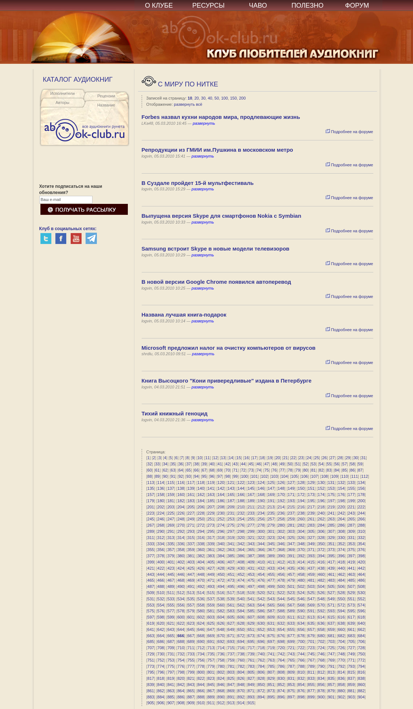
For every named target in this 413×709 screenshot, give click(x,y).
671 (231, 636)
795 (151, 672)
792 (341, 666)
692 (220, 641)
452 (240, 574)
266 (361, 519)
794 (361, 666)
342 (240, 544)
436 (301, 568)
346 (281, 544)
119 (211, 482)
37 (188, 464)
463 (351, 574)
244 (361, 513)
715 (231, 648)
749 (351, 654)
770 (341, 660)
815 (351, 672)
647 (211, 629)
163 (211, 494)
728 (361, 648)
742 (281, 654)
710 (180, 648)
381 (191, 556)
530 (361, 592)
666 (180, 636)
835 (331, 678)
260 (301, 519)
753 (171, 660)
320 (240, 537)
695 (251, 641)
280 (281, 525)
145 (251, 488)
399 (151, 562)
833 (311, 678)
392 (301, 556)
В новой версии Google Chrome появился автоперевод (216, 282)
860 (361, 684)
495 (231, 586)
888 (200, 697)
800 (200, 672)
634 (301, 623)
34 (165, 464)
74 (258, 470)
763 (271, 660)
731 (171, 654)
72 (243, 470)
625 (211, 623)
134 (361, 482)
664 (160, 636)
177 (351, 494)
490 (180, 586)
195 (311, 501)
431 (251, 568)
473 (231, 580)
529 (351, 592)
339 (211, 544)
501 (291, 586)
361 (211, 549)
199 (351, 501)
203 (171, 507)
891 (231, 697)
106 (304, 476)
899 (311, 697)
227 (191, 513)
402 (180, 562)
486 (361, 580)
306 (321, 531)
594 (341, 611)
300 (260, 531)
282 (301, 525)
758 (220, 660)
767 (311, 660)
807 (271, 672)
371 (311, 549)
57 (344, 464)
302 (281, 531)
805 (251, 672)
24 (309, 458)
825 (231, 678)
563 (251, 605)
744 (301, 654)
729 (151, 654)
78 (290, 470)
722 (301, 648)
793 (351, 666)
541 (251, 599)
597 (151, 617)
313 (171, 537)
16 (246, 458)
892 (240, 697)
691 (211, 641)
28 (340, 458)
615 (331, 617)
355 (151, 549)
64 (180, 470)
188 (240, 501)
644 (180, 629)
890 (220, 697)
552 (361, 599)
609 (271, 617)
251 (211, 519)
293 (191, 531)
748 (341, 654)
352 (341, 544)
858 (341, 684)
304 (301, 531)
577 (171, 611)
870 (240, 691)
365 (251, 549)
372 (321, 549)
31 (363, 458)
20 (196, 98)
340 (220, 544)
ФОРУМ (357, 5)
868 (220, 691)
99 (235, 476)
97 (219, 476)
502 (301, 586)
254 (240, 519)
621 (171, 623)
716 (240, 648)
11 (207, 458)
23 (301, 458)
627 (231, 623)
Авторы (63, 102)
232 (240, 513)
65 (188, 470)
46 (258, 464)
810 (301, 672)
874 (281, 691)
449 (211, 574)
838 (361, 678)
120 (220, 482)
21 (285, 458)
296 (220, 531)
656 (301, 629)
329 (331, 537)
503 (311, 586)
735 (211, 654)
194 (301, 501)
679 (311, 636)
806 (260, 672)
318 (220, 537)
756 (200, 660)
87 (360, 470)
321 (251, 537)
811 (311, 672)
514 (200, 592)
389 (271, 556)
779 (211, 666)
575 (151, 611)
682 (341, 636)
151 (311, 488)
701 (311, 641)
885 (171, 697)
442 (361, 568)
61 (157, 470)
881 (351, 691)
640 (361, 623)
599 (171, 617)
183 (191, 501)
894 (260, 697)
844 (200, 684)
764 (281, 660)
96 (212, 476)
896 (281, 697)
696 (260, 641)
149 (291, 488)
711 (191, 648)
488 (160, 586)
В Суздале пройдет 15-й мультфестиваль (198, 183)
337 (191, 544)
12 (215, 458)
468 (180, 580)
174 (321, 494)
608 (260, 617)
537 (211, 599)
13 (223, 458)
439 (331, 568)
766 (301, 660)
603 (211, 617)
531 (151, 599)
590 (301, 611)
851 (271, 684)
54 (321, 464)
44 (243, 464)
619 (151, 623)
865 (191, 691)
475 (251, 580)
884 (160, 697)
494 (220, 586)
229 (211, 513)
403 (191, 562)
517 (231, 592)
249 (191, 519)
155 (351, 488)
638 (341, 623)
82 (321, 470)
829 (271, 678)
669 (211, 636)
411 (271, 562)
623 (191, 623)
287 (351, 525)
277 (251, 525)
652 (260, 629)
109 (334, 476)
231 (231, 513)
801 (211, 672)
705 (351, 641)
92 (180, 476)
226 (180, 513)
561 (231, 605)
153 (331, 488)
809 (291, 672)
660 (341, 629)
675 (271, 636)
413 (291, 562)
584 (240, 611)
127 (291, 482)
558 (200, 605)
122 (240, 482)
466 (160, 580)
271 (191, 525)
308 (341, 531)
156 (361, 488)
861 (151, 691)
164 (220, 494)
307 (331, 531)
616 (341, 617)
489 (171, 586)
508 (361, 586)
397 (351, 556)
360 (200, 549)
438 (321, 568)
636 (321, 623)
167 (251, 494)
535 (191, 599)
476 (260, 580)
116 (180, 482)
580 (200, 611)
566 (281, 605)
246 (160, 519)
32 (150, 464)
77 (282, 470)
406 (220, 562)
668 (200, 636)
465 (151, 580)
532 (160, 599)
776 (180, 666)
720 (281, 648)
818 (160, 678)
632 (281, 623)
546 (301, 599)
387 (251, 556)
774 (160, 666)
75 (266, 470)
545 (291, 599)
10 (190, 98)
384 (220, 556)
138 (180, 488)
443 (151, 574)
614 (321, 617)
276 (240, 525)
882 (361, 691)
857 (331, 684)
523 (291, 592)
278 (260, 525)
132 (341, 482)
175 (331, 494)
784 (260, 666)
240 (321, 513)
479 (291, 580)
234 (260, 513)
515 (211, 592)
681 (331, 636)
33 (157, 464)
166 (240, 494)
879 (331, 691)
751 (151, 660)
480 (301, 580)
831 (291, 678)
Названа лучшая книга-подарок (184, 314)
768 (321, 660)
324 (281, 537)
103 (274, 476)
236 (281, 513)
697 (271, 641)
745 (311, 654)
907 (171, 703)
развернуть (204, 123)
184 (200, 501)
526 (321, 592)
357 (171, 549)
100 (224, 98)
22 (293, 458)
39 (204, 464)
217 (311, 507)
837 (351, 678)
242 (341, 513)
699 (291, 641)
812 (321, 672)
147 (271, 488)
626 (220, 623)
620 (160, 623)
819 (171, 678)
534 (180, 599)
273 (211, 525)
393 (311, 556)
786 (281, 666)
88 (150, 476)
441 (351, 568)
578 (180, 611)
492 (200, 586)
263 (331, 519)
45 (251, 464)
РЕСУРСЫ (208, 5)
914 (240, 703)
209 (231, 507)
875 (291, 691)
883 (151, 697)
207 (211, 507)
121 (231, 482)
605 (231, 617)
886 (180, 697)
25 (317, 458)
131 (331, 482)
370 (301, 549)
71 (235, 470)
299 (251, 531)
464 (361, 574)
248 (180, 519)
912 (220, 703)
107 (314, 476)
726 (341, 648)
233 (251, 513)
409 (251, 562)
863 (171, 691)
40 (210, 98)
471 (211, 580)
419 (351, 562)
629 (251, 623)
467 (171, 580)
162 (200, 494)
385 (231, 556)
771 (351, 660)
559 (211, 605)
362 (220, 549)
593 (331, 611)
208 (220, 507)
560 (220, 605)
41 (219, 464)
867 (211, 691)
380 (180, 556)
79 (298, 470)
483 (331, 580)
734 (200, 654)
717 (251, 648)
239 (311, 513)
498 (260, 586)
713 (211, 648)
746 (321, 654)
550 (341, 599)
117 (191, 482)
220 (341, 507)
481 (311, 580)
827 (251, 678)
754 (180, 660)
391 (291, 556)
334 (160, 544)
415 (311, 562)
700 (301, 641)
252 (220, 519)
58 (352, 464)
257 (271, 519)
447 (191, 574)
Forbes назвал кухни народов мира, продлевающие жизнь (221, 117)
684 (361, 636)
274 (220, 525)
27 (332, 458)
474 (240, 580)
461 (331, 574)
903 (351, 697)
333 (151, 544)
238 (301, 513)
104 (284, 476)
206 (200, 507)
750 (361, 654)
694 (240, 641)
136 (160, 488)
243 (351, 513)
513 (191, 592)
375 (351, 549)
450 (220, 574)
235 (271, 513)
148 (281, 488)
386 (240, 556)
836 (341, 678)
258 (281, 519)
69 (219, 470)
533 (171, 599)
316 (200, 537)
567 (291, 605)
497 (251, 586)
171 (291, 494)
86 (352, 470)
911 (211, 703)
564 (260, 605)
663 (151, 636)
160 (180, 494)
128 (301, 482)
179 (151, 501)
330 (341, 537)
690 (200, 641)
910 (200, 703)
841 (171, 684)
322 (260, 537)
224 (160, 513)
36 (180, 464)
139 (191, 488)
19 (270, 458)
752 (160, 660)
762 (260, 660)
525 (311, 592)
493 (211, 586)
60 (150, 470)
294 (200, 531)
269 (171, 525)
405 (211, 562)
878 (321, 691)
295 (211, 531)
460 (321, 574)
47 (266, 464)
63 (173, 470)
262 (321, 519)
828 (260, 678)
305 (311, 531)
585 (251, 611)
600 (180, 617)
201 (151, 507)
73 (251, 470)
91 (173, 476)
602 (200, 617)
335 (171, 544)
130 (321, 482)
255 (251, 519)
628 (240, 623)
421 (151, 568)
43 (235, 464)
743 (291, 654)
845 (211, 684)
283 (311, 525)
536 (200, 599)
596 (361, 611)
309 (351, 531)
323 (271, 537)
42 (227, 464)
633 (291, 623)
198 (341, 501)
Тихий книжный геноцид (175, 413)
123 (251, 482)
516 (220, 592)
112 (364, 476)
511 (171, 592)
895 (271, 697)
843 (191, 684)
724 (321, 648)
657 (311, 629)
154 (341, 488)
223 (151, 513)
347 (291, 544)
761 (251, 660)
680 (321, 636)
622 (180, 623)
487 (151, 586)
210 (240, 507)
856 (321, 684)
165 (231, 494)
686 (160, 641)
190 (260, 501)
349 (311, 544)
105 (294, 476)
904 (361, 697)
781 (231, 666)
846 (220, 684)
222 (361, 507)
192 (281, 501)
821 (191, 678)
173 (311, 494)
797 (171, 672)
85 (344, 470)
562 (240, 605)
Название (106, 105)
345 (271, 544)
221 (351, 507)
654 (281, 629)
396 (341, 556)
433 (271, 568)
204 (180, 507)
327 (311, 537)
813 (331, 672)
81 (313, 470)
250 (200, 519)
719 (271, 648)
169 (271, 494)
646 (200, 629)
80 (305, 470)
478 (281, 580)
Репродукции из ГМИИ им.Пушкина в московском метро (217, 150)
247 (171, 519)
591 (311, 611)
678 (301, 636)
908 (180, 703)
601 (191, 617)
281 (291, 525)
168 (260, 494)
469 (191, 580)
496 (240, 586)
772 (361, 660)
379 (171, 556)
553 (151, 605)
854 (301, 684)
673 (251, 636)
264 (341, 519)
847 (231, 684)
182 (180, 501)
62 (165, 470)
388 (260, 556)
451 (231, 574)
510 (160, 592)
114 (160, 482)
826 (240, 678)
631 (271, 623)
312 (160, 537)
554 (160, 605)
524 (301, 592)
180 (160, 501)
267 (151, 525)
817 (151, 678)
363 (231, 549)
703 (331, 641)
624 (200, 623)
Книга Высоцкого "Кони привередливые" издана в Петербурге (227, 380)
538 (220, 599)
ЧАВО (258, 5)
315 (191, 537)
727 (351, 648)
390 (281, 556)
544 (281, 599)
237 (291, 513)
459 (311, 574)
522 (281, 592)
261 (311, 519)
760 (240, 660)
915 (251, 703)
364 (240, 549)
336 (180, 544)
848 (240, 684)
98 (227, 476)
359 (191, 549)
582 (220, 611)
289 (151, 531)
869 (231, 691)
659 (331, 629)
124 (260, 482)
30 (203, 98)
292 (180, 531)
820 (180, 678)
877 (311, 691)
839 (151, 684)
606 (240, 617)
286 (341, 525)
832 (301, 678)
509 (151, 592)
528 (341, 592)
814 (341, 672)
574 (361, 605)
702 (321, 641)
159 (171, 494)
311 (151, 537)
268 (160, 525)
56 (337, 464)
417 (331, 562)
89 (157, 476)
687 (171, 641)
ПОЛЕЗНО (307, 5)
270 (180, 525)
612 (301, 617)
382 (200, 556)
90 (165, 476)
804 (240, 672)
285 (331, 525)
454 (260, 574)
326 (301, 537)
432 (260, 568)
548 (321, 599)
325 (291, 537)
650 (240, 629)
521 (271, 592)
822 (200, 678)
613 (311, 617)
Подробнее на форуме (349, 131)
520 (260, 592)
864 (180, 691)
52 (305, 464)
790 (321, 666)
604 (220, 617)
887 (191, 697)
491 (191, 586)
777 (191, 666)
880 (341, 691)
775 (171, 666)
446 (180, 574)
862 (160, 691)
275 (231, 525)
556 (180, 605)
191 (271, 501)
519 (251, 592)
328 (321, 537)
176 (341, 494)
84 (337, 470)
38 (196, 464)
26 (324, 458)
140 (200, 488)
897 (291, 697)
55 (329, 464)
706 (361, 641)
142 (220, 488)
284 (321, 525)
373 (331, 549)
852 (281, 684)
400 (160, 562)
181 (171, 501)
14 (231, 458)
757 (211, 660)
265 (351, 519)
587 (271, 611)
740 (260, 654)
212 (260, 507)
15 (238, 458)
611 (291, 617)
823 (211, 678)
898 (301, 697)
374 (341, 549)
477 (271, 580)
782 (240, 666)
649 (231, 629)
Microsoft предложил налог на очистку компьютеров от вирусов (229, 348)
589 (291, 611)
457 (291, 574)
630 (260, 623)
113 (151, 482)
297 (231, 531)
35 (173, 464)
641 (151, 629)
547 (311, 599)
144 (240, 488)
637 (331, 623)
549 (331, 599)
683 (351, 636)
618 (361, 617)
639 (351, 623)
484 (341, 580)
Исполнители (62, 93)
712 (200, 648)
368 (281, 549)
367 (271, 549)
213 (271, 507)
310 (361, 531)
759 (231, 660)
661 (351, 629)
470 (200, 580)
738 (240, 654)
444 (160, 574)
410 (260, 562)
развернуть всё (188, 104)
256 (260, 519)
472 (220, 580)
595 (351, 611)
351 (331, 544)
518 (240, 592)
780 (220, 666)
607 (251, 617)
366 (260, 549)
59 (360, 464)
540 (240, 599)
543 (271, 599)
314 (180, 537)
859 (351, 684)
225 (171, 513)
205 (191, 507)
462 (341, 574)
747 (331, 654)
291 (171, 531)
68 (212, 470)
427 (211, 568)
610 (281, 617)
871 (251, 691)
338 (200, 544)
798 (180, 672)
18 (262, 458)
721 (291, 648)
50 (217, 98)
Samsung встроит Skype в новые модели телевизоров (216, 248)
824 (220, 678)
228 (200, 513)
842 (180, 684)
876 (301, 691)
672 (240, 636)
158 (160, 494)
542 (260, 599)
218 (321, 507)
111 (354, 476)
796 (160, 672)
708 (160, 648)
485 (351, 580)
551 (351, 599)
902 (341, 697)
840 (160, 684)
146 (260, 488)
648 (220, 629)
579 (191, 611)
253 (231, 519)
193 (291, 501)
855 (311, 684)
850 (260, 684)
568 (301, 605)
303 (291, 531)
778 (200, 666)
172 (301, 494)
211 (251, 507)
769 (331, 660)
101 (254, 476)
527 (331, 592)
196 (321, 501)
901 (331, 697)
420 (361, 562)
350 (321, 544)
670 (220, 636)
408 (240, 562)
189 (251, 501)
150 (233, 98)
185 (211, 501)
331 (351, 537)
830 (281, 678)
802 (220, 672)
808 (281, 672)
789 (311, 666)
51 (298, 464)
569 (311, 605)
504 (321, 586)
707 (151, 648)
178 (361, 494)
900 (321, 697)
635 (311, 623)
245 (151, 519)
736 (220, 654)
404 (200, 562)
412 (281, 562)
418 (341, 562)
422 (160, 568)
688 (180, 641)
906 (160, 703)
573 (351, 605)
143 (231, 488)
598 (160, 617)
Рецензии (106, 96)
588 (281, 611)
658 (321, 629)
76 (274, 470)
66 (196, 470)
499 (271, 586)
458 (301, 574)
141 (211, 488)
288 (361, 525)
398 (361, 556)
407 (231, 562)
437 (311, 568)
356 (160, 549)
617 (351, 617)
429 (231, 568)
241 (331, 513)
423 (171, 568)
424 (180, 568)
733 (191, 654)
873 (271, 691)
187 (231, 501)
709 (171, 648)
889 (211, 697)
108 (324, 476)
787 (291, 666)
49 (282, 464)
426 (200, 568)
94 (196, 476)
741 (271, 654)
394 (321, 556)
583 (231, 611)
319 (231, 537)
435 (291, 568)
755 (191, 660)
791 (331, 666)
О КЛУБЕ (159, 5)
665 (171, 636)
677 (291, 636)
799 (191, 672)
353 (351, 544)
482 (321, 580)
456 (281, 574)
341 (231, 544)
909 (191, 703)
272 (200, 525)
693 (231, 641)
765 (291, 660)
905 (151, 703)
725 (331, 648)
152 (321, 488)
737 (231, 654)
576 (160, 611)
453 (251, 574)
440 (341, 568)
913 (231, 703)
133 (351, 482)
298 (240, 531)
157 (151, 494)
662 (361, 629)
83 (329, 470)
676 (281, 636)
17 (254, 458)
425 (191, 568)
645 (191, 629)
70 (227, 470)
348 (301, 544)
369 (291, 549)
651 (251, 629)
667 (191, 636)
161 (191, 494)
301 (271, 531)
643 (171, 629)
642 (160, 629)
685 (151, 641)
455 (271, 574)
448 (200, 574)
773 (151, 666)
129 (311, 482)
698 (281, 641)
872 (260, 691)
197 (331, 501)
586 (260, 611)
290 (160, 531)
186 (220, 501)
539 (231, 599)
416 (321, 562)
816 (361, 672)
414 (301, 562)
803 (231, 672)
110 (344, 476)
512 (180, 592)
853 (291, 684)
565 (271, 605)
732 (180, 654)
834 (321, 678)
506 (341, 586)
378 (160, 556)
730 (160, 654)
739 (251, 654)
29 (348, 458)
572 (341, 605)
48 (274, 464)
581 (211, 611)
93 (188, 476)
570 (321, 605)
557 (191, 605)
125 (271, 482)
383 (211, 556)
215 (291, 507)
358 (180, 549)
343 (251, 544)
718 (260, 648)
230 (220, 513)
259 (291, 519)
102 (264, 476)
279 (271, 525)
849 (251, 684)
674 (260, 636)
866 (200, 691)
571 (331, 605)
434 (281, 568)
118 (200, 482)
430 (240, 568)
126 (281, 482)
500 (281, 586)
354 (361, 544)
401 (171, 562)
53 (313, 464)
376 (361, 549)
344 (260, 544)
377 (151, 556)
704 (341, 641)
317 (211, 537)
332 (361, 537)
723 (311, 648)
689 (191, 641)
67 (204, 470)
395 (331, 556)
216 (301, 507)
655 (291, 629)
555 (171, 605)
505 (331, 586)
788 (301, 666)
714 (220, 648)
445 (171, 574)
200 (242, 98)
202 (160, 507)
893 (251, 697)
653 (271, 629)
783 (251, 666)
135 (151, 488)
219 (331, 507)
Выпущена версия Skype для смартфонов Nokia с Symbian (222, 216)
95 (204, 476)
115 (171, 482)
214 (281, 507)
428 (220, 568)
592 (321, 611)
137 (171, 488)
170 (281, 494)
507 (351, 586)
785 (271, 666)
